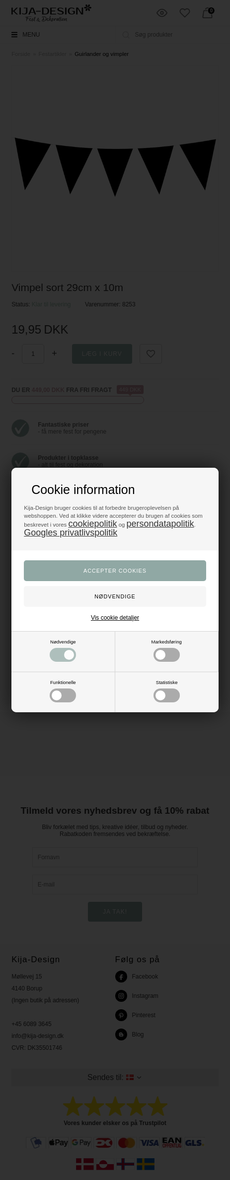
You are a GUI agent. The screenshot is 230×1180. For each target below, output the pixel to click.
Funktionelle (63, 691)
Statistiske (166, 691)
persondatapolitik (160, 524)
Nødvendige (63, 650)
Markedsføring (167, 650)
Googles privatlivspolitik (70, 533)
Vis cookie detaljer (115, 617)
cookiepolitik (92, 524)
